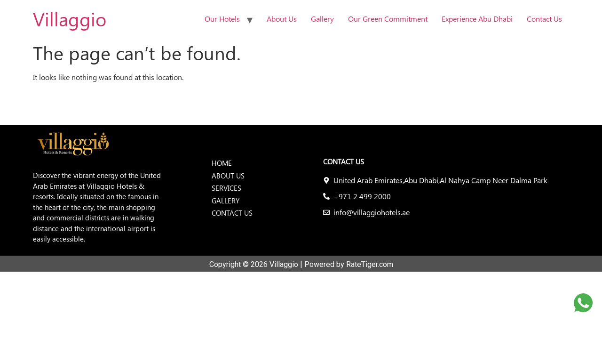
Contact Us (544, 19)
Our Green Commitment (388, 19)
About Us (282, 19)
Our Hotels (222, 19)
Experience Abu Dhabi (477, 19)
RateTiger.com (369, 264)
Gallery (322, 19)
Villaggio (69, 18)
